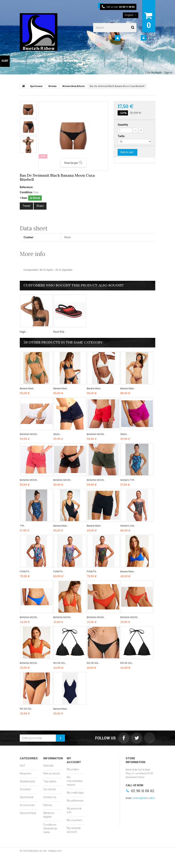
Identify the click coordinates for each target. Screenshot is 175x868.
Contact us (49, 797)
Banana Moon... (27, 388)
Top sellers (49, 781)
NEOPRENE (18, 60)
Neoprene (25, 773)
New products (51, 773)
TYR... (23, 525)
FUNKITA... (25, 571)
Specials (48, 765)
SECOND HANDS (116, 60)
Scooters (25, 789)
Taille (121, 136)
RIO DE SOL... (60, 663)
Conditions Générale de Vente (50, 828)
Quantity (123, 124)
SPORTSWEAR (73, 60)
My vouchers (74, 820)
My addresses (75, 800)
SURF (5, 60)
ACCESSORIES (94, 60)
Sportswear (27, 797)
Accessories (27, 805)
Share (40, 205)
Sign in (151, 38)
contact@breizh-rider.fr (143, 798)
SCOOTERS (55, 60)
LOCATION (135, 60)
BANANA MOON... (29, 434)
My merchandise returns (74, 781)
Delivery (47, 805)
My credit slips (75, 792)
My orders (73, 769)
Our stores (49, 789)
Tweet (26, 205)
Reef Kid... (59, 332)
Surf (22, 765)
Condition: (26, 192)
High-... (24, 332)
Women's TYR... (128, 480)
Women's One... (128, 525)
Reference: (26, 187)
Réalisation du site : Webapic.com (45, 851)
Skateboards (27, 781)
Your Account (128, 38)
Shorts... (57, 434)
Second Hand (28, 813)
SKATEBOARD (36, 60)
